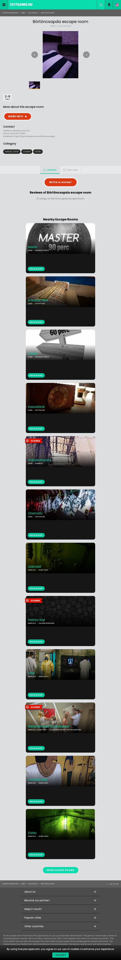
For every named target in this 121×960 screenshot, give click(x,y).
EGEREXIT (39, 463)
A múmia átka (37, 779)
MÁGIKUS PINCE (42, 250)
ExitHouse (33, 13)
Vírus (31, 673)
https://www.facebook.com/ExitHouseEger (34, 136)
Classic (33, 353)
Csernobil (34, 566)
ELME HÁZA (43, 570)
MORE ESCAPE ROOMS (60, 870)
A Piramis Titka (38, 300)
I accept (60, 955)
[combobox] (109, 4)
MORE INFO (15, 116)
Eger (23, 13)
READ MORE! (36, 322)
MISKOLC (32, 570)
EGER (53, 26)
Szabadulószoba (39, 460)
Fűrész (32, 832)
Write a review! (60, 182)
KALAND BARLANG (46, 623)
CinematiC (35, 513)
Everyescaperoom (10, 13)
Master (32, 247)
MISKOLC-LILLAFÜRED (37, 729)
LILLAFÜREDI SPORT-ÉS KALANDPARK (65, 729)
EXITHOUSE (65, 26)
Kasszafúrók (36, 406)
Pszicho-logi (36, 619)
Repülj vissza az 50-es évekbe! (48, 726)
